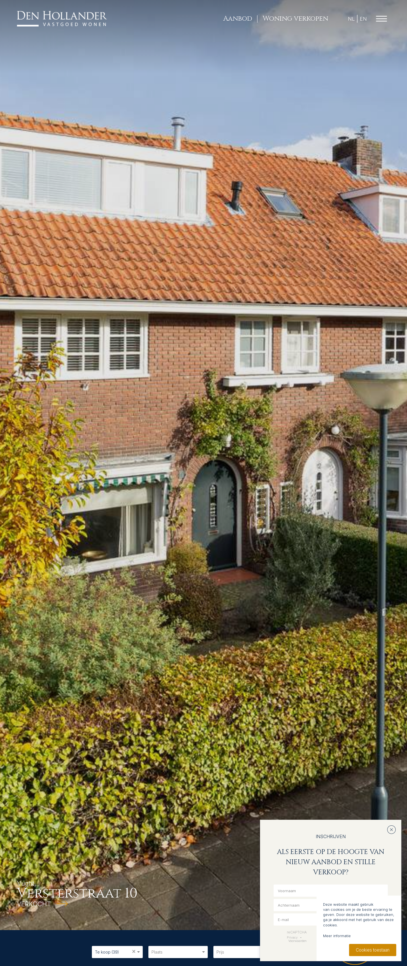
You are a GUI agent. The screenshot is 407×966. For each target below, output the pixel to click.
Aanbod (237, 19)
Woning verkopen (295, 19)
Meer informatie (337, 935)
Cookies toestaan (372, 950)
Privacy (292, 937)
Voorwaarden (297, 941)
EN (363, 19)
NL (351, 19)
